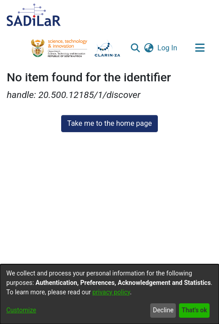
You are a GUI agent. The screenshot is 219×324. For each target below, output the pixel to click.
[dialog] (109, 294)
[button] (135, 48)
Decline (163, 310)
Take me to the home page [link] (109, 123)
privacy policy (111, 292)
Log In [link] (167, 48)
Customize (21, 310)
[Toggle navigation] (199, 48)
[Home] (34, 15)
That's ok (194, 310)
